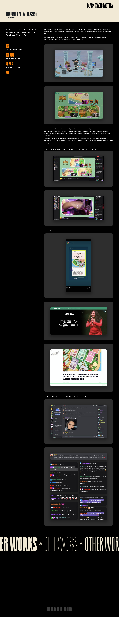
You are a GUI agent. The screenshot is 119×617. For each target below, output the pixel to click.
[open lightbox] (78, 63)
